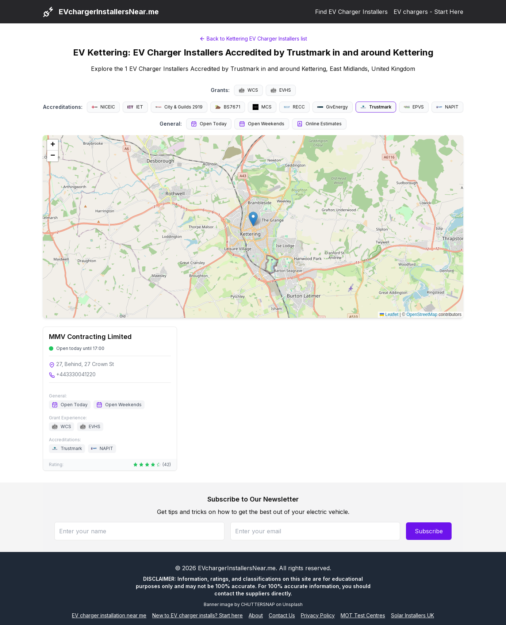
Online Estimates (319, 124)
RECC (294, 107)
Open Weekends (261, 124)
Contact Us (282, 615)
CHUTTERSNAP (258, 604)
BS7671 (227, 107)
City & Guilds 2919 (179, 107)
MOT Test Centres (363, 615)
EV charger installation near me (109, 615)
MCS (262, 107)
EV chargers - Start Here (428, 11)
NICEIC (103, 107)
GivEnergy (332, 107)
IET (135, 107)
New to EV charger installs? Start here (197, 615)
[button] (253, 218)
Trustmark (375, 107)
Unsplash (293, 604)
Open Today (209, 124)
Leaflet (389, 314)
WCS (248, 90)
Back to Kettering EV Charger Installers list (253, 38)
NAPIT (447, 107)
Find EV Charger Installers (351, 11)
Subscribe (429, 531)
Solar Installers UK (412, 615)
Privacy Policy (318, 615)
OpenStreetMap (421, 314)
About (256, 615)
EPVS (414, 107)
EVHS (281, 90)
